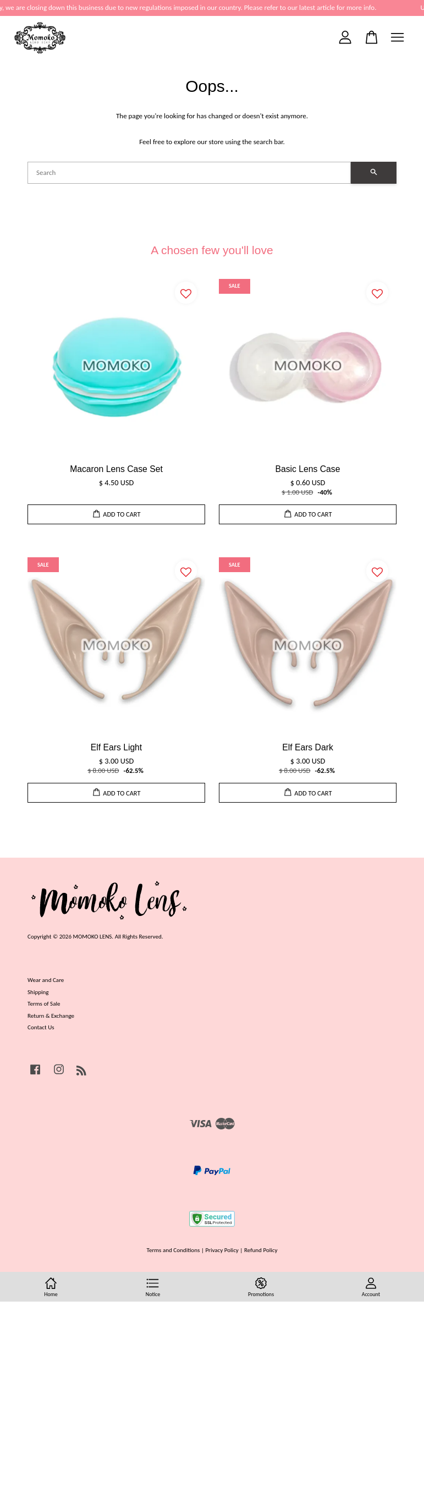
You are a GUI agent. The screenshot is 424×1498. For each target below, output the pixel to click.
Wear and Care (45, 980)
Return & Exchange (50, 1015)
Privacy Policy (221, 1250)
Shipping (38, 992)
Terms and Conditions (173, 1250)
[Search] (189, 173)
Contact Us (40, 1027)
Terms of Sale (43, 1003)
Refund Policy (261, 1250)
